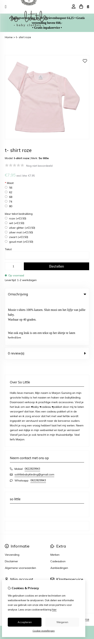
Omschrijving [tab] (47, 294)
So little (44, 158)
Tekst (8, 249)
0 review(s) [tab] (47, 308)
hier (54, 609)
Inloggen (10, 542)
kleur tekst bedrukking (19, 214)
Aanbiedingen (59, 522)
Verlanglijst (12, 556)
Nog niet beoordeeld (39, 165)
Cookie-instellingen (44, 630)
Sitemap (55, 556)
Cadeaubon (58, 516)
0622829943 (32, 423)
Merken (55, 509)
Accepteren (25, 622)
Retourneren (58, 549)
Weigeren (62, 622)
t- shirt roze (23, 37)
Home (9, 37)
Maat (9, 183)
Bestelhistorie (13, 549)
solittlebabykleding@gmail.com (34, 429)
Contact (55, 542)
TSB (87, 574)
